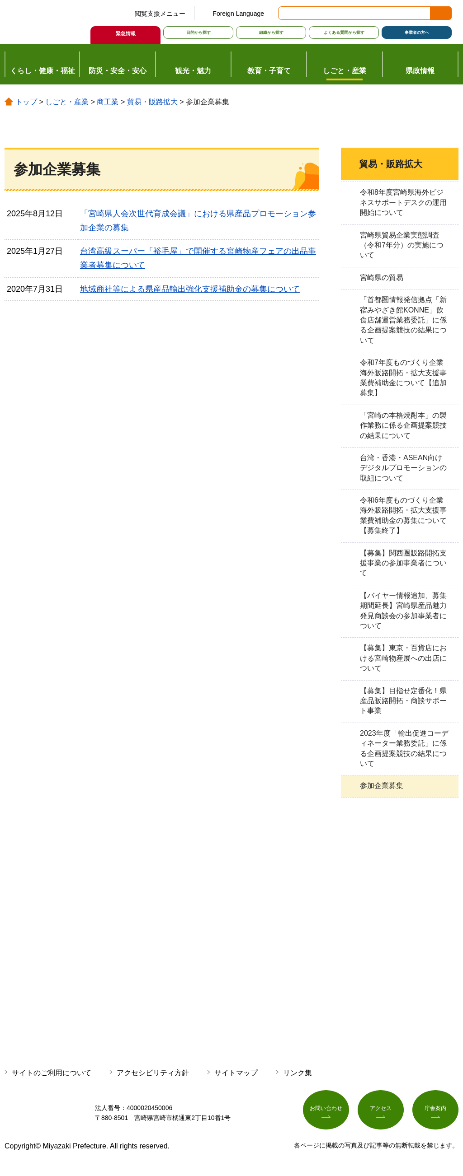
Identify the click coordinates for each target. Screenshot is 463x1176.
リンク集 (297, 1073)
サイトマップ (236, 1073)
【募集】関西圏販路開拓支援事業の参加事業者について (403, 563)
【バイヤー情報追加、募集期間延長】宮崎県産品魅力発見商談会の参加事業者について (403, 611)
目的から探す (198, 32)
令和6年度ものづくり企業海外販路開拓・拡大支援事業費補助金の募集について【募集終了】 (403, 515)
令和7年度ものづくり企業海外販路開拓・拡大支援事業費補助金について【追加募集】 (403, 378)
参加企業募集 (381, 785)
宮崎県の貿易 (381, 277)
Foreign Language (238, 13)
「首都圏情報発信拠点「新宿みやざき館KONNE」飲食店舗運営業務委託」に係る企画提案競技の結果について (403, 320)
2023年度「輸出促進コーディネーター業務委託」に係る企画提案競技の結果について (404, 748)
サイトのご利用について (51, 1073)
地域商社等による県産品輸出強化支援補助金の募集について (190, 289)
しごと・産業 (67, 102)
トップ (26, 102)
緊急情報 (126, 33)
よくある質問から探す (344, 32)
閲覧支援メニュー (160, 13)
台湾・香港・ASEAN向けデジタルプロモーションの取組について (403, 468)
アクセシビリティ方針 (153, 1073)
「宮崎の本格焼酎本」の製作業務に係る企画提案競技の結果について (403, 425)
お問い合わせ (326, 1111)
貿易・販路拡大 (152, 102)
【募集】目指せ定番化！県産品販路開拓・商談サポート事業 (403, 701)
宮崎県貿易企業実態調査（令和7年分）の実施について (402, 245)
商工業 (107, 102)
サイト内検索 (286, 13)
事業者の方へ (417, 32)
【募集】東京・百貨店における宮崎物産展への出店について (403, 658)
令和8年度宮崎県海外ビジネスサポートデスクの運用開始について (403, 202)
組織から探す (271, 32)
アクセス (380, 1111)
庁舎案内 (435, 1111)
